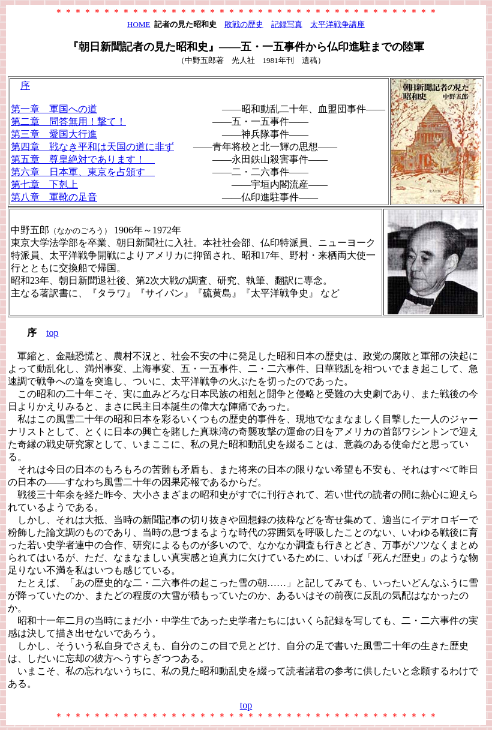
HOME (138, 24)
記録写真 (286, 24)
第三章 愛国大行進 (54, 134)
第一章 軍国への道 (54, 109)
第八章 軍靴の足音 (54, 197)
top (52, 333)
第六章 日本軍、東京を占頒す (83, 172)
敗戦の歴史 (243, 24)
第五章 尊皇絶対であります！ (83, 159)
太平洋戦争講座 (337, 24)
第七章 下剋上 (44, 184)
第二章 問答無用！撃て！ (68, 121)
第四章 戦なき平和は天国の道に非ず (92, 147)
